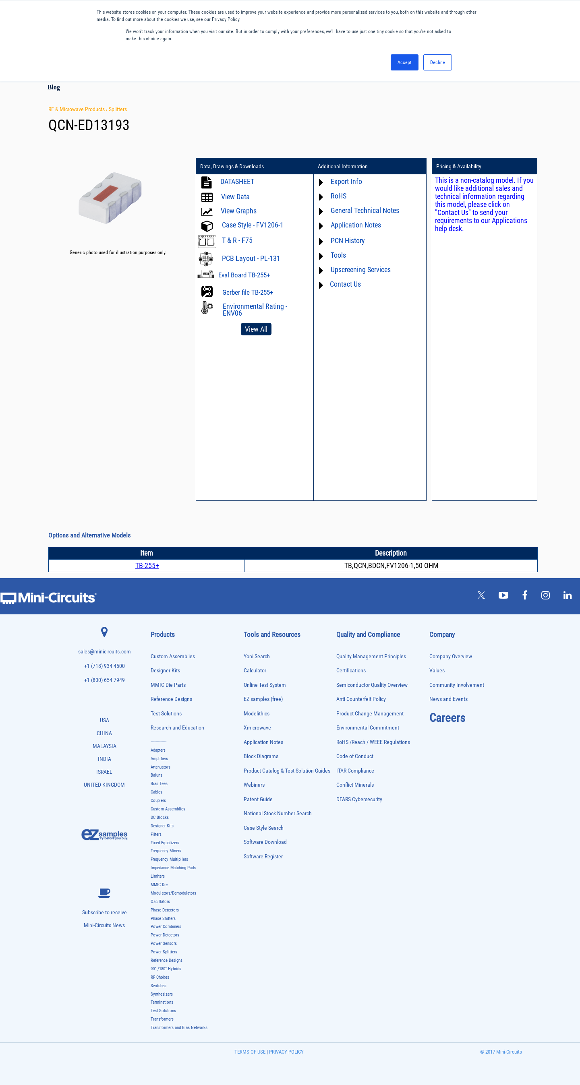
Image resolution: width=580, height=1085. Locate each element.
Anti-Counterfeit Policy (361, 699)
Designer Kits (165, 670)
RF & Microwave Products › (78, 109)
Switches (158, 985)
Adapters (158, 750)
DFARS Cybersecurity (359, 799)
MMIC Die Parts (168, 685)
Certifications (351, 670)
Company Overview (450, 656)
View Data (235, 196)
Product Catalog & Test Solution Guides (287, 770)
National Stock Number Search (278, 813)
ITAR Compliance (355, 770)
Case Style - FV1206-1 (253, 225)
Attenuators (160, 767)
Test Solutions (166, 713)
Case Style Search (264, 828)
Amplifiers (159, 758)
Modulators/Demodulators (173, 893)
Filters (156, 834)
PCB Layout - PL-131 (251, 258)
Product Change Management (370, 713)
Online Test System (265, 685)
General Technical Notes (365, 210)
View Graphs (239, 211)
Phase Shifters (163, 918)
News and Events (448, 699)
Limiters (158, 876)
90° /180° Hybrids (166, 968)
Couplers (158, 800)
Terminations (162, 1002)
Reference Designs (171, 699)
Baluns (156, 775)
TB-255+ (147, 565)
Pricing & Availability (458, 166)
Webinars (254, 784)
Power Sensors (164, 943)
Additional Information (343, 166)
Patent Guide (258, 799)
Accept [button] (405, 62)
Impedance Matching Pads (173, 867)
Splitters (118, 109)
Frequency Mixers (166, 851)
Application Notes (356, 225)
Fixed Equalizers (165, 842)
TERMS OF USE (249, 1052)
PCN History (348, 240)
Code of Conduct (354, 756)
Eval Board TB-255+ (244, 275)
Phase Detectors (165, 910)
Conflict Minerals (355, 784)
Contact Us (345, 284)
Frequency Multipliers (169, 859)
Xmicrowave (257, 727)
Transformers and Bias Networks (179, 1027)
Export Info (346, 181)
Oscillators (160, 901)
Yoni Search (257, 656)
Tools (338, 255)
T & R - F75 (237, 240)
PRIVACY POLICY (286, 1052)
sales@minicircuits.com (104, 651)
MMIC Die (159, 884)
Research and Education (177, 727)
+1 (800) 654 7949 (104, 680)
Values (437, 670)
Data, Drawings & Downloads (232, 166)
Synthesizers (162, 994)
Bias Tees (159, 783)
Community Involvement (456, 685)
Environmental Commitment (367, 727)
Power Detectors (165, 935)
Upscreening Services (361, 269)
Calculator (255, 670)
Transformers (162, 1019)
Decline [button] (437, 62)
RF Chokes (160, 977)
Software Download (265, 842)
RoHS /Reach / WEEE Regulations (373, 742)
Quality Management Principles (371, 656)
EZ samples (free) (263, 699)
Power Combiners (166, 926)
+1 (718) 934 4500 (104, 666)
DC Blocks (160, 817)
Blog (54, 87)
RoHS (338, 196)
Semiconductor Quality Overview (372, 685)
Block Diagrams (261, 756)
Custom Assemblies (173, 656)
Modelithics (256, 713)
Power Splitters (164, 952)
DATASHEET (237, 181)
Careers (447, 718)
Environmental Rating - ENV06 (255, 309)
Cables (156, 792)
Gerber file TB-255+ (247, 292)
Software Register (263, 856)
